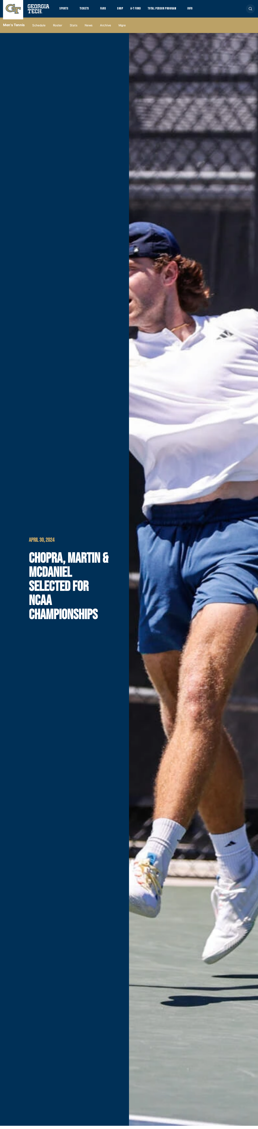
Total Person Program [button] (171, 10)
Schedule (39, 28)
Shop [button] (125, 10)
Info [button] (202, 10)
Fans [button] (107, 10)
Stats (73, 28)
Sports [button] (64, 10)
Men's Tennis (14, 28)
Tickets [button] (86, 10)
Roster (57, 28)
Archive (105, 28)
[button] (250, 10)
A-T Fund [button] (142, 10)
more (122, 28)
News (89, 28)
